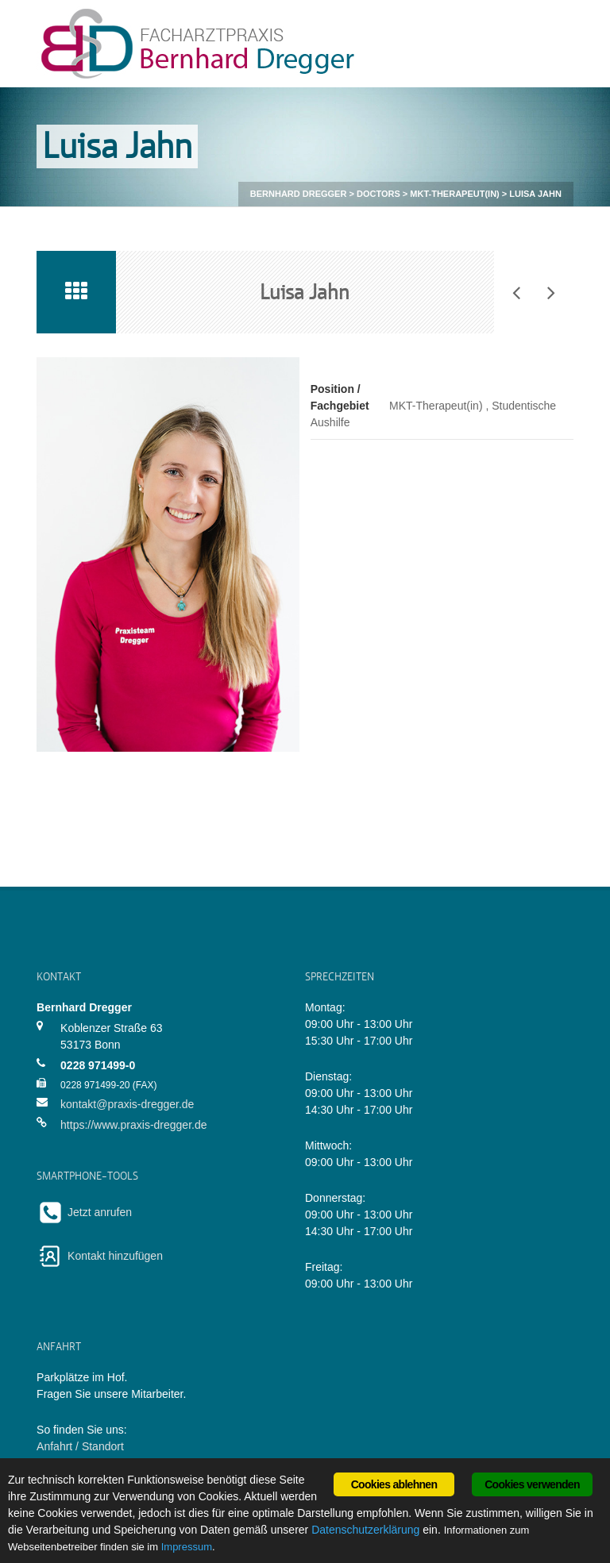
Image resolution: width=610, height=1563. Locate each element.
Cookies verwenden (532, 1484)
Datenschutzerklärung (365, 1529)
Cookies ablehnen (394, 1484)
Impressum (186, 1547)
